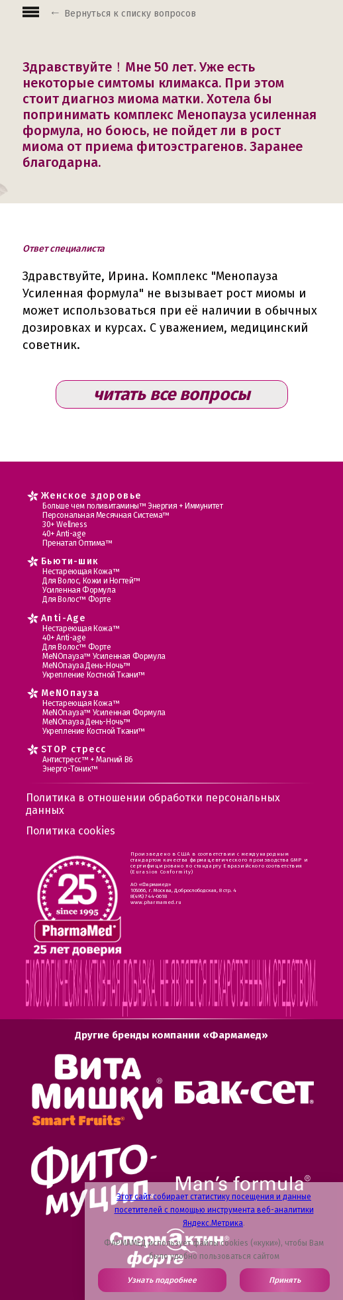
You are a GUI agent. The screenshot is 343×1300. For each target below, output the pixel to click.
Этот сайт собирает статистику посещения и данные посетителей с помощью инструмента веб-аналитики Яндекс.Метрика (214, 1210)
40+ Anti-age (63, 533)
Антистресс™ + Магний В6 (87, 759)
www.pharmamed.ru (155, 902)
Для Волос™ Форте (76, 599)
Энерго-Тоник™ (70, 769)
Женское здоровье (91, 496)
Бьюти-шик (70, 561)
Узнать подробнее (162, 1280)
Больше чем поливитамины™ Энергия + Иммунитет (132, 506)
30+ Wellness (64, 524)
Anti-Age (63, 618)
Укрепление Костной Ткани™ (93, 674)
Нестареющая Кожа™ (80, 571)
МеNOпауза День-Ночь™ (86, 665)
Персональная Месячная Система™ (106, 515)
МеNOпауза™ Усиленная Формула (104, 656)
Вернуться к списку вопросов (130, 13)
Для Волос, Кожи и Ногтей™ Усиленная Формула (91, 585)
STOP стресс (73, 749)
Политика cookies (70, 831)
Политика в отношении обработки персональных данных (153, 804)
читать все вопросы (171, 394)
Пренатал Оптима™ (77, 543)
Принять (285, 1280)
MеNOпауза (70, 693)
